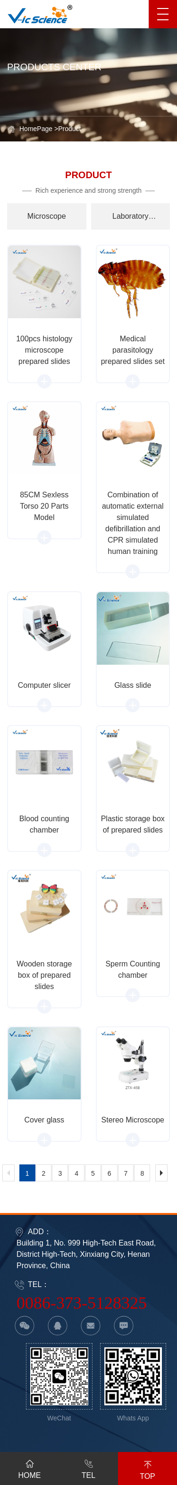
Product (69, 128)
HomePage (35, 128)
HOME (29, 1467)
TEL (88, 1467)
